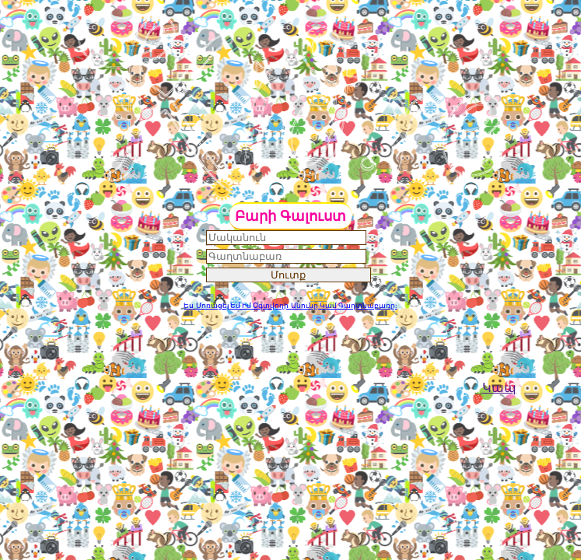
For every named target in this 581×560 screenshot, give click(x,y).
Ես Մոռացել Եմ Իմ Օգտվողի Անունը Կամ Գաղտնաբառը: (290, 306)
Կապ (499, 387)
